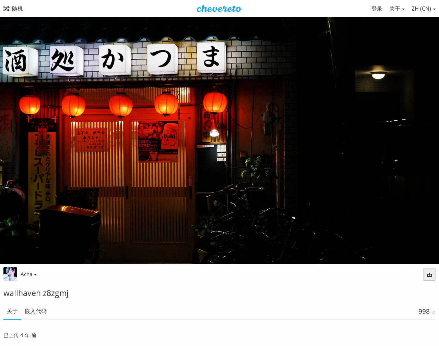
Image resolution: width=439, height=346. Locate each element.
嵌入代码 (36, 311)
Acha (29, 274)
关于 (12, 311)
